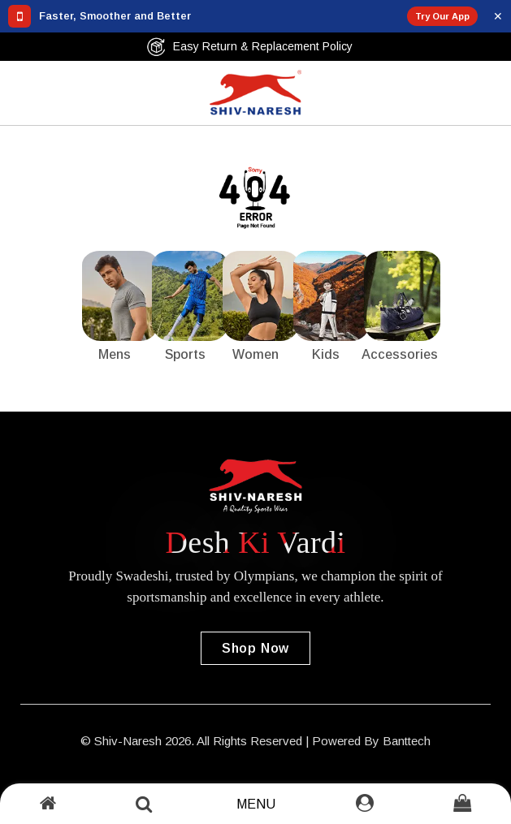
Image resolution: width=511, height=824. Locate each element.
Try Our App (442, 16)
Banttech (407, 741)
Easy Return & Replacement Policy (249, 47)
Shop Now (255, 648)
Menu (255, 804)
